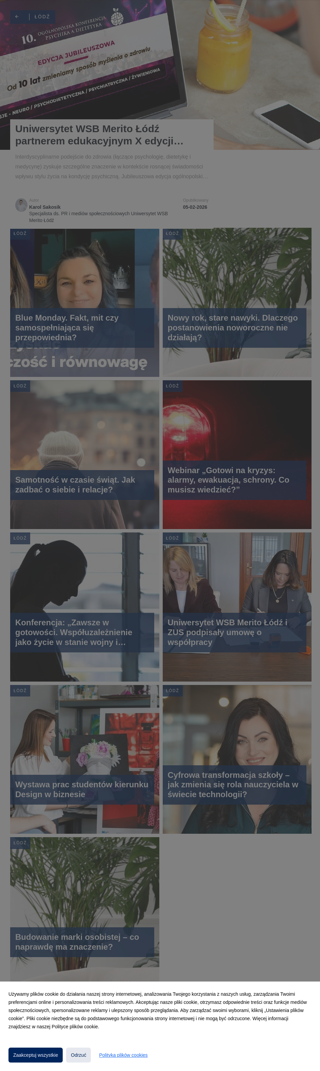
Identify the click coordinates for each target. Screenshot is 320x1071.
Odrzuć (78, 1055)
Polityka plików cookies (123, 1055)
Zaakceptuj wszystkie (35, 1055)
